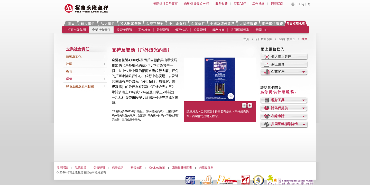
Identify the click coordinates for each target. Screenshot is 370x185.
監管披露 (136, 167)
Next (250, 106)
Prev (244, 106)
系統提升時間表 (182, 167)
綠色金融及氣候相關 (80, 86)
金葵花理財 (154, 23)
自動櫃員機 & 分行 (196, 3)
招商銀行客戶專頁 (165, 3)
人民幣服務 (248, 23)
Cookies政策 (157, 167)
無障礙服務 (206, 167)
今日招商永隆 (296, 23)
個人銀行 (88, 23)
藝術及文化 (73, 56)
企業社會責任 (101, 30)
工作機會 (258, 3)
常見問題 (62, 167)
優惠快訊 (181, 30)
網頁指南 (277, 3)
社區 (69, 64)
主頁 (71, 23)
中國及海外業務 (222, 23)
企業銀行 (198, 23)
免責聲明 (99, 167)
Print (292, 4)
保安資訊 (117, 167)
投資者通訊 (124, 30)
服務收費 (221, 3)
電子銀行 (272, 23)
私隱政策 (80, 167)
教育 (69, 71)
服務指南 (218, 30)
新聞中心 (261, 30)
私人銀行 (107, 23)
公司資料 (200, 30)
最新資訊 (163, 30)
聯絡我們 (240, 3)
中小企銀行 (177, 23)
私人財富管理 (130, 23)
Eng (301, 4)
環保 (69, 79)
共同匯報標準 (240, 30)
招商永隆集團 (76, 30)
